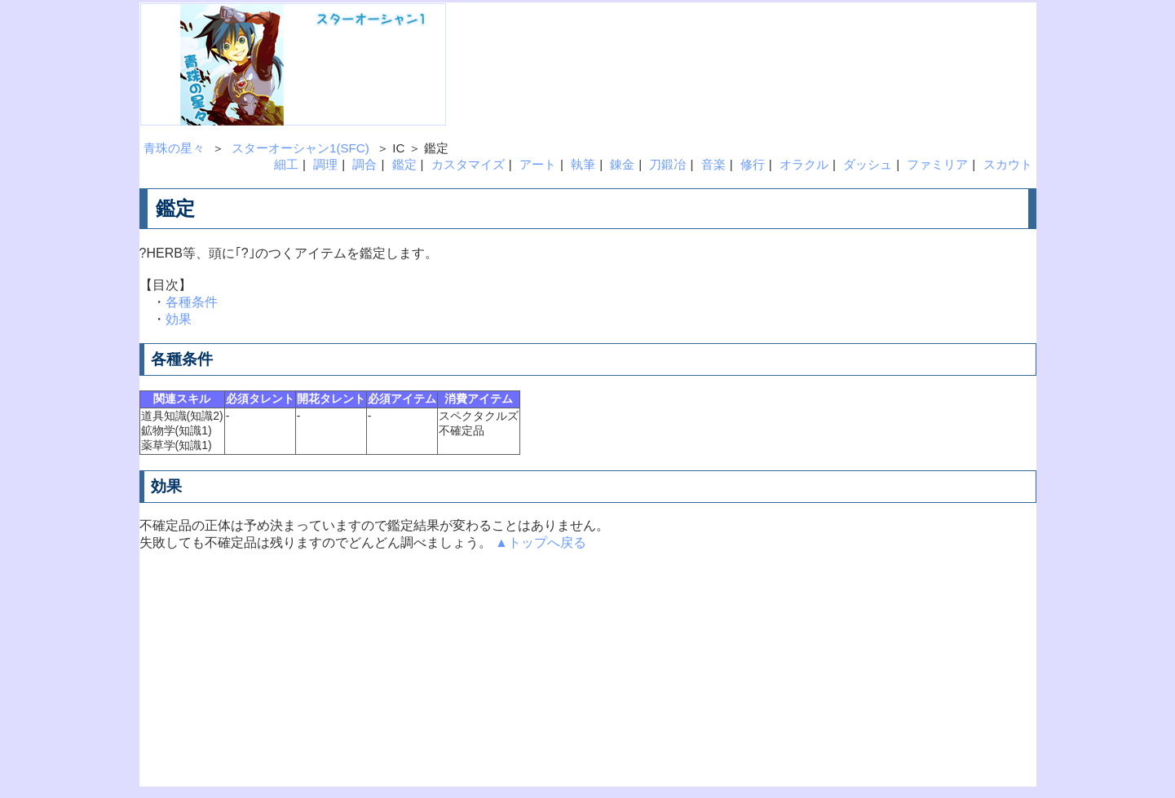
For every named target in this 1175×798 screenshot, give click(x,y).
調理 (325, 164)
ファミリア (937, 164)
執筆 (583, 164)
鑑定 (404, 164)
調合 (364, 164)
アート (537, 164)
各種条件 (192, 302)
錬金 (622, 164)
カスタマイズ (468, 164)
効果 (179, 319)
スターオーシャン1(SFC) (300, 148)
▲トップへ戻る (540, 542)
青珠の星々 (174, 148)
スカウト (1007, 164)
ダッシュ (867, 164)
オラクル (804, 164)
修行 (752, 164)
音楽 (713, 164)
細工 (286, 164)
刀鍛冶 (667, 164)
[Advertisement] (726, 40)
